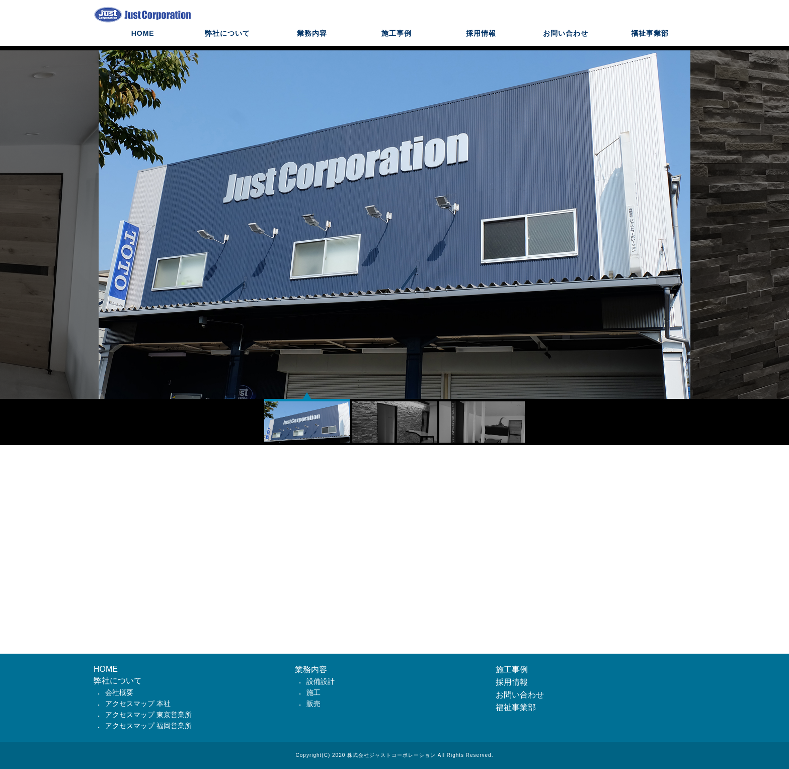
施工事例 (396, 43)
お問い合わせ (565, 43)
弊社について (227, 43)
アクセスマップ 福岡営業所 (148, 726)
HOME (142, 43)
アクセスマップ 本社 (138, 704)
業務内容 (312, 43)
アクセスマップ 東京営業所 (148, 715)
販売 (313, 704)
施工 (313, 692)
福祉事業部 (650, 43)
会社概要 (119, 692)
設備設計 (320, 681)
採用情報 (481, 43)
